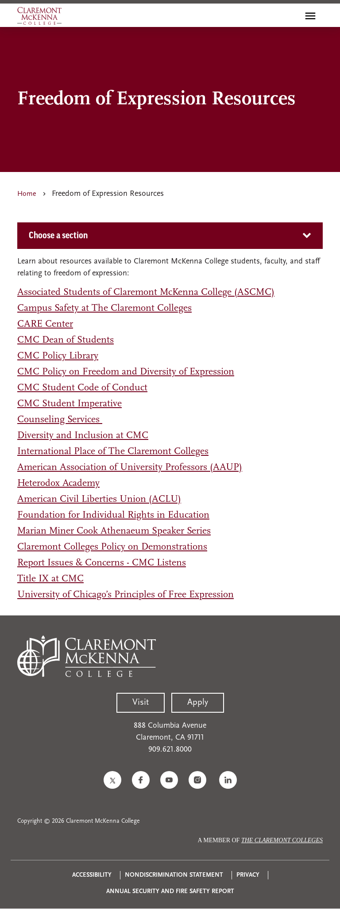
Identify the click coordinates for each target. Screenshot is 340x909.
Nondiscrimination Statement (174, 875)
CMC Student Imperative (69, 404)
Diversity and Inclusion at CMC (82, 436)
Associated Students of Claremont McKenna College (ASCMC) (145, 292)
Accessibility (92, 875)
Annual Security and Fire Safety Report (170, 891)
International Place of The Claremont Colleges (113, 452)
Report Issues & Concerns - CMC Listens (101, 563)
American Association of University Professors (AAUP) (129, 467)
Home (26, 194)
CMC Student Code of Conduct (82, 388)
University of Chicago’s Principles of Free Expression (125, 595)
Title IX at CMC (50, 579)
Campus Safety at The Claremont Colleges (104, 308)
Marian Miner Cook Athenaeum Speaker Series (114, 531)
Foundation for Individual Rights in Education (113, 515)
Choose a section (58, 235)
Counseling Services (59, 420)
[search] (291, 16)
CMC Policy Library (57, 356)
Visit (140, 702)
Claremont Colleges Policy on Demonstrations (112, 547)
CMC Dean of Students (65, 340)
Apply (197, 702)
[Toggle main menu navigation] (310, 16)
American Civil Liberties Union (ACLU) (99, 499)
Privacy (247, 875)
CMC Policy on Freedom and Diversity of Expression (125, 372)
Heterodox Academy (58, 483)
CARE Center (45, 324)
